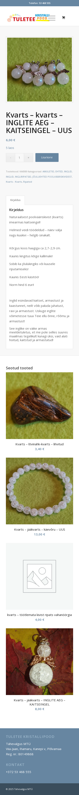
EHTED (59, 171)
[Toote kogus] (19, 157)
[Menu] (49, 17)
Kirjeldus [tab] (15, 200)
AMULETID (48, 171)
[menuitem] (51, 17)
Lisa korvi (46, 157)
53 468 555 (44, 3)
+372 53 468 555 (18, 772)
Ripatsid (27, 181)
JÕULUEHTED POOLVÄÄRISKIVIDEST (52, 176)
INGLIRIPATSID (23, 176)
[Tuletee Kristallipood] (33, 17)
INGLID (68, 171)
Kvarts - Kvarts (14, 181)
